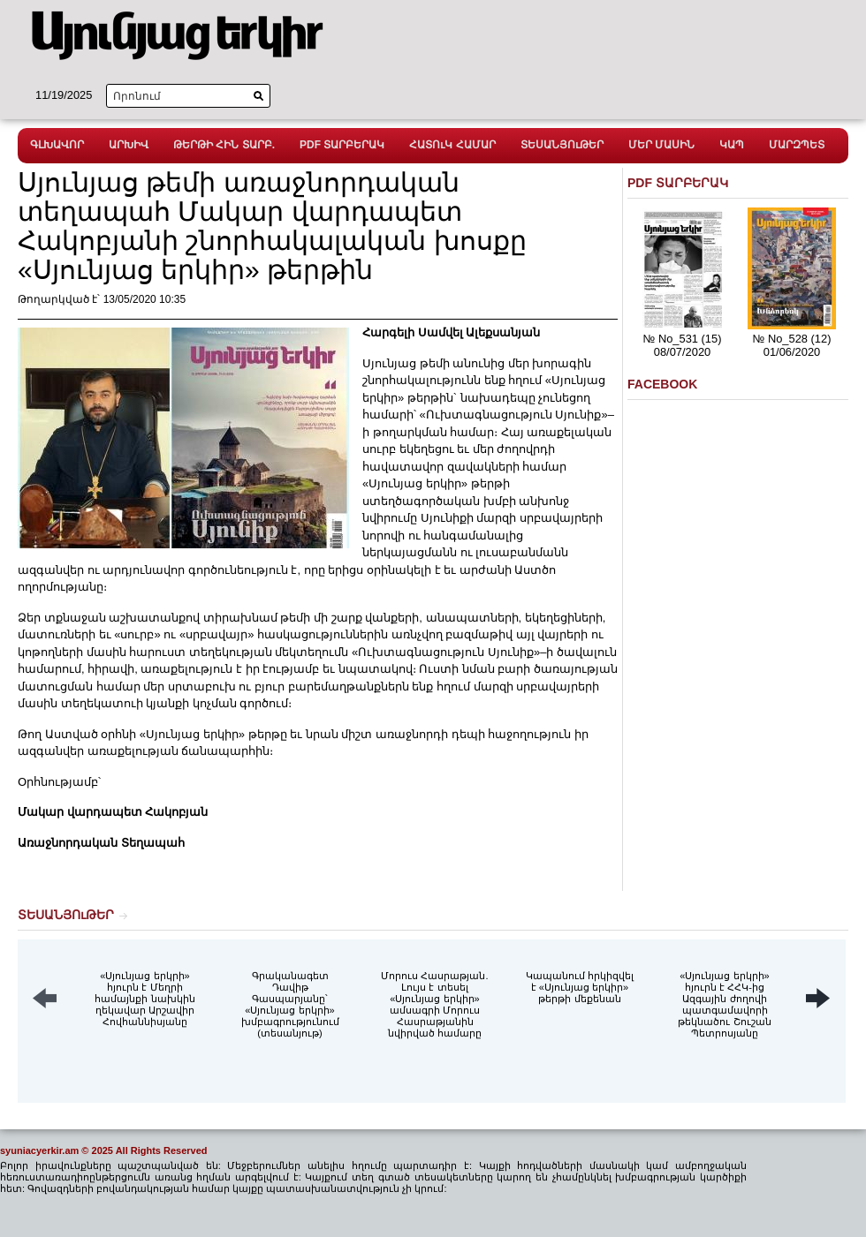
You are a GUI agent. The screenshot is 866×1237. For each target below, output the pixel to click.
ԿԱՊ (731, 145)
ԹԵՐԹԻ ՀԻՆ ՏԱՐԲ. (224, 145)
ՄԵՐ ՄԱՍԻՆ (661, 145)
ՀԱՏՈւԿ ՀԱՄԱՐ (452, 145)
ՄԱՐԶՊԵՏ (796, 145)
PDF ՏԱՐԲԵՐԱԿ (342, 145)
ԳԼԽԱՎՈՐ (57, 145)
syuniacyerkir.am (39, 1150)
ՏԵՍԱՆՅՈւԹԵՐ (562, 145)
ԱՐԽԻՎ (128, 145)
